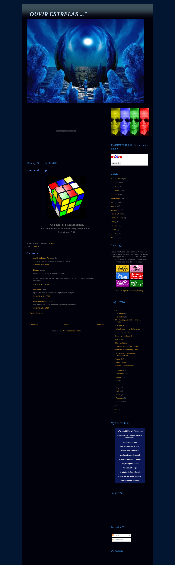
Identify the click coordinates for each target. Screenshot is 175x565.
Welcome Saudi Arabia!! (124, 366)
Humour (114, 194)
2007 (115, 413)
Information (115, 198)
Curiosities (115, 190)
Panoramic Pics (117, 218)
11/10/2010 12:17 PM (41, 296)
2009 (115, 406)
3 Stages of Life (121, 325)
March (118, 395)
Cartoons (114, 183)
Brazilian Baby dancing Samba (127, 350)
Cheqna (36, 270)
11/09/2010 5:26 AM (41, 284)
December (120, 313)
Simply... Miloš (120, 362)
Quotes (36, 246)
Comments (117, 540)
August (119, 377)
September (120, 374)
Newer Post (33, 325)
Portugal (114, 226)
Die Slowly (119, 339)
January (119, 401)
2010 (115, 310)
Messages (115, 202)
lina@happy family (41, 301)
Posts (115, 535)
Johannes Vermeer (122, 332)
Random (114, 237)
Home (66, 325)
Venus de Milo (120, 359)
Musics (113, 206)
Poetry (113, 222)
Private (113, 230)
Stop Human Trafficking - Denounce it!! (125, 354)
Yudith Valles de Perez (42, 258)
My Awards (115, 210)
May (117, 388)
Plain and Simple (122, 343)
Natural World (116, 214)
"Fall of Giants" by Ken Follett (126, 346)
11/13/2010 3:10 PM (41, 308)
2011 (115, 307)
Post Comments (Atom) (71, 331)
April (118, 391)
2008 (115, 409)
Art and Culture (117, 179)
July (117, 381)
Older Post (100, 325)
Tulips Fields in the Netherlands (127, 329)
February (119, 398)
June (118, 384)
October (119, 370)
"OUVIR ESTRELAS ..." (57, 14)
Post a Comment (36, 313)
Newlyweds (37, 289)
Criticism (114, 186)
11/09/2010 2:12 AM (41, 265)
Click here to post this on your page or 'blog (129, 291)
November (120, 317)
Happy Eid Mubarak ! (123, 336)
